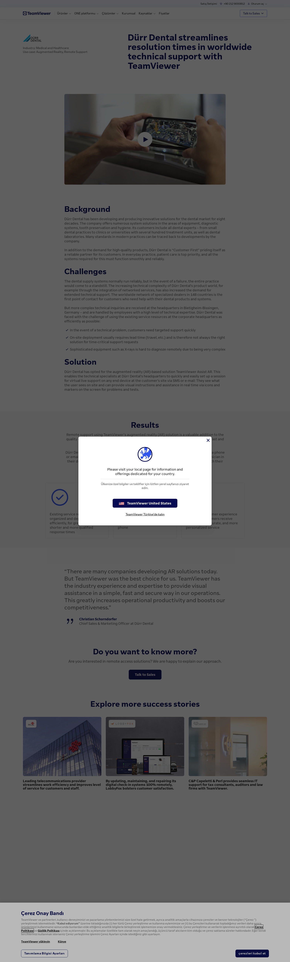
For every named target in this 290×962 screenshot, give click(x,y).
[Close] (208, 440)
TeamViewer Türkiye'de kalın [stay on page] (145, 514)
